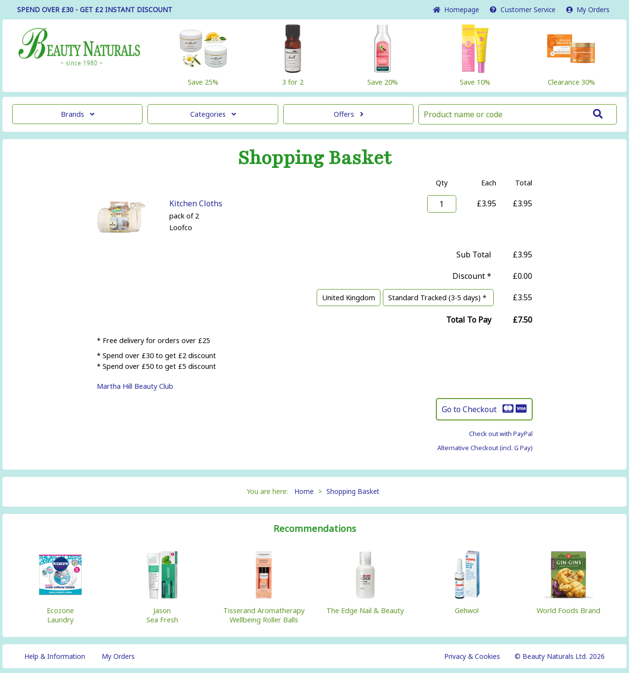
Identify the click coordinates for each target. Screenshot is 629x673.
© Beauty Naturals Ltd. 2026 (560, 656)
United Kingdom (348, 297)
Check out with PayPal (501, 433)
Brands (77, 114)
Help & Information (54, 656)
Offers (348, 114)
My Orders (588, 9)
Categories (213, 114)
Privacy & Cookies (472, 656)
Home (456, 9)
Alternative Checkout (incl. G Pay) (485, 447)
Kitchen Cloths (195, 203)
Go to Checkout (484, 409)
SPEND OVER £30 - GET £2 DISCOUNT (94, 9)
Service (523, 9)
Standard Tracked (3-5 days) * (438, 297)
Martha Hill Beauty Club (135, 386)
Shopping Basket (352, 491)
